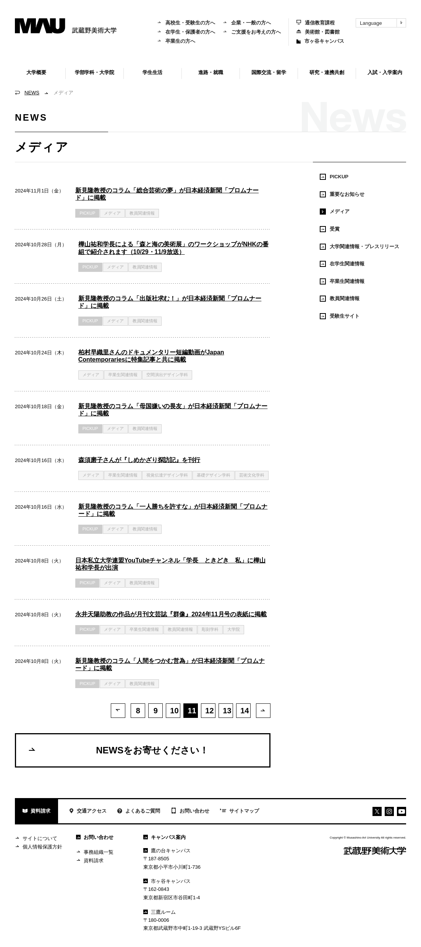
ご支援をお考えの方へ (252, 32)
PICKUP (87, 213)
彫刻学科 (210, 629)
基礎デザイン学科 (213, 475)
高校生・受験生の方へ (186, 23)
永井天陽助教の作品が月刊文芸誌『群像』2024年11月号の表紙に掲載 (171, 614)
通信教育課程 (315, 23)
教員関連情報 (142, 213)
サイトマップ (239, 813)
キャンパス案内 (164, 838)
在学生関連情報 (342, 264)
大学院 (233, 629)
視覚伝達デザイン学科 (167, 475)
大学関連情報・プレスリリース (359, 247)
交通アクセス (88, 813)
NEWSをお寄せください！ (118, 751)
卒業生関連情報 (123, 374)
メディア (335, 211)
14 (244, 710)
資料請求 (36, 813)
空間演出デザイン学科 (167, 374)
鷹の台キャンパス (167, 851)
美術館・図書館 (318, 32)
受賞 (330, 229)
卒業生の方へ (176, 41)
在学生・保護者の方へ (186, 32)
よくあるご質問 (138, 813)
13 (227, 710)
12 (209, 710)
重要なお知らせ (342, 194)
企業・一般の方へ (247, 23)
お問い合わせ (190, 812)
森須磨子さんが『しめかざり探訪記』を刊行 (139, 460)
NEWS (31, 92)
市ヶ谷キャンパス (320, 41)
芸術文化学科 (251, 475)
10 (174, 710)
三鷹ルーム (159, 913)
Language (383, 23)
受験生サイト (339, 316)
